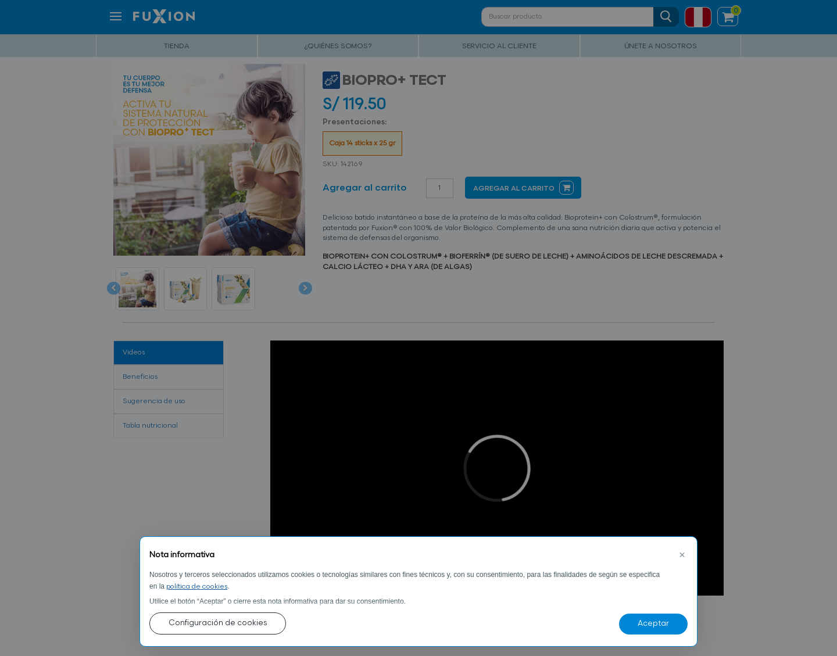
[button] (682, 555)
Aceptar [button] (653, 624)
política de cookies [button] (196, 586)
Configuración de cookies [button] (218, 623)
